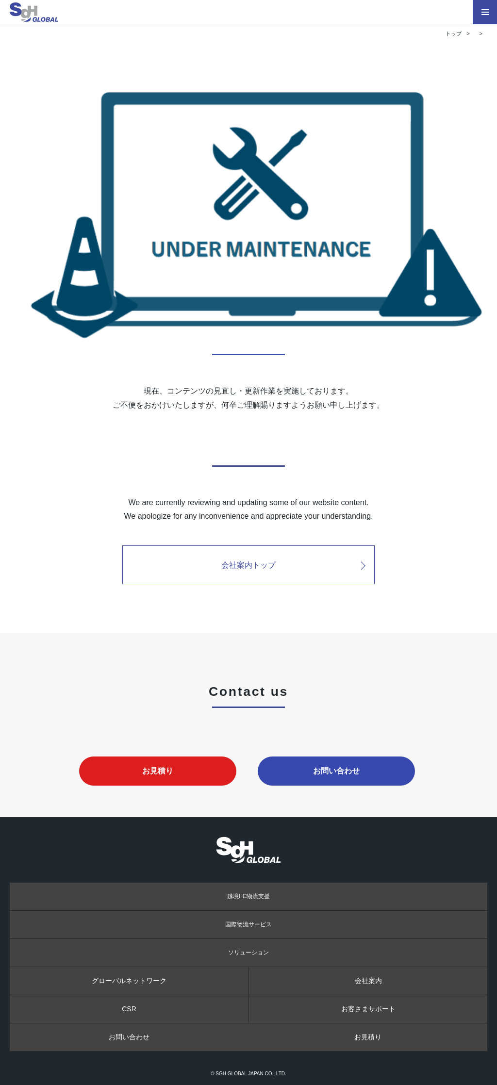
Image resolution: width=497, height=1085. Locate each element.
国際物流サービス (248, 924)
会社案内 (368, 981)
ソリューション (248, 952)
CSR (129, 1009)
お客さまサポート (368, 1009)
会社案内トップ (248, 564)
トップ (454, 33)
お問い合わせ (336, 770)
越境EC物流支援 (248, 896)
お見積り (157, 770)
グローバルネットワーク (129, 981)
